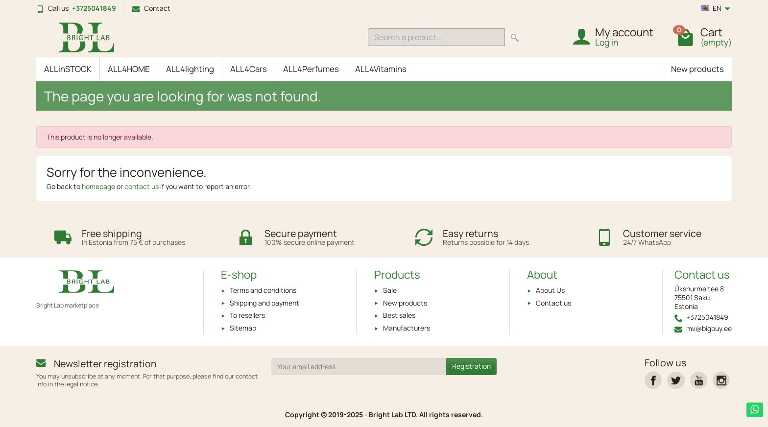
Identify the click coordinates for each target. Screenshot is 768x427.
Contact (151, 8)
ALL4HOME (129, 68)
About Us (550, 290)
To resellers (247, 315)
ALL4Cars (248, 68)
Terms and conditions (263, 290)
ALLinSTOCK (68, 68)
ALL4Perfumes (311, 68)
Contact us (553, 303)
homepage (98, 186)
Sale (390, 290)
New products (697, 68)
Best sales (399, 315)
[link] (653, 380)
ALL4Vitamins (381, 68)
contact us (141, 186)
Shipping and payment (264, 303)
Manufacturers (406, 327)
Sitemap (243, 327)
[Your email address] (358, 366)
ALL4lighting (190, 68)
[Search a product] (436, 37)
